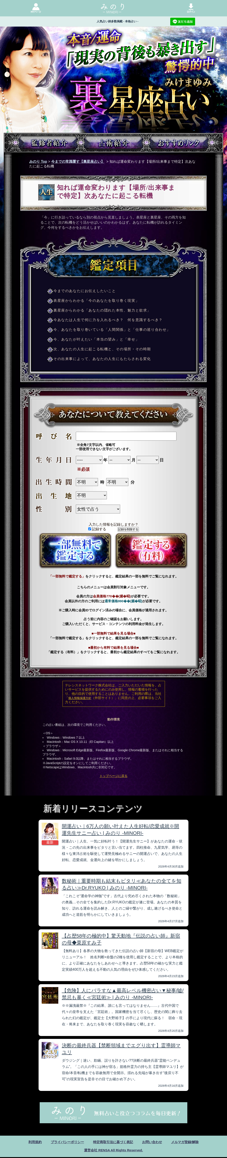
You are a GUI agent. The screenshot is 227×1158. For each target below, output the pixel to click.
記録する (97, 529)
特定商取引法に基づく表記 (113, 1142)
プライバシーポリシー (65, 1142)
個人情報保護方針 (79, 698)
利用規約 (31, 1142)
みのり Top (38, 161)
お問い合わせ (154, 1142)
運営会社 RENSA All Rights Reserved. (113, 1151)
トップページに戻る (113, 776)
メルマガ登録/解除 (188, 1142)
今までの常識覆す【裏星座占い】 (77, 161)
